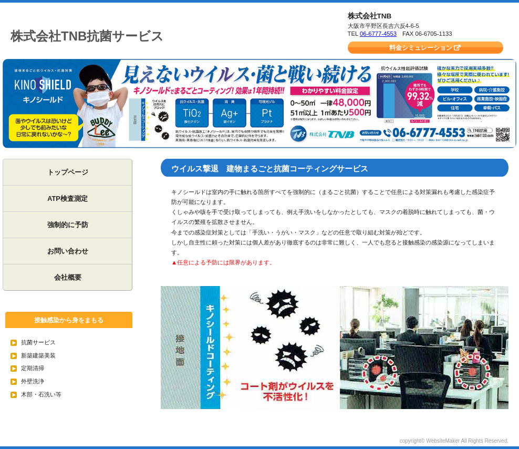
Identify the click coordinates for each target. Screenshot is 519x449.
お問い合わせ (67, 251)
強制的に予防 (67, 225)
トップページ (67, 172)
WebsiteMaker (443, 441)
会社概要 (67, 277)
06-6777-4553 (378, 33)
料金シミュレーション (420, 48)
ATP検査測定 (67, 198)
